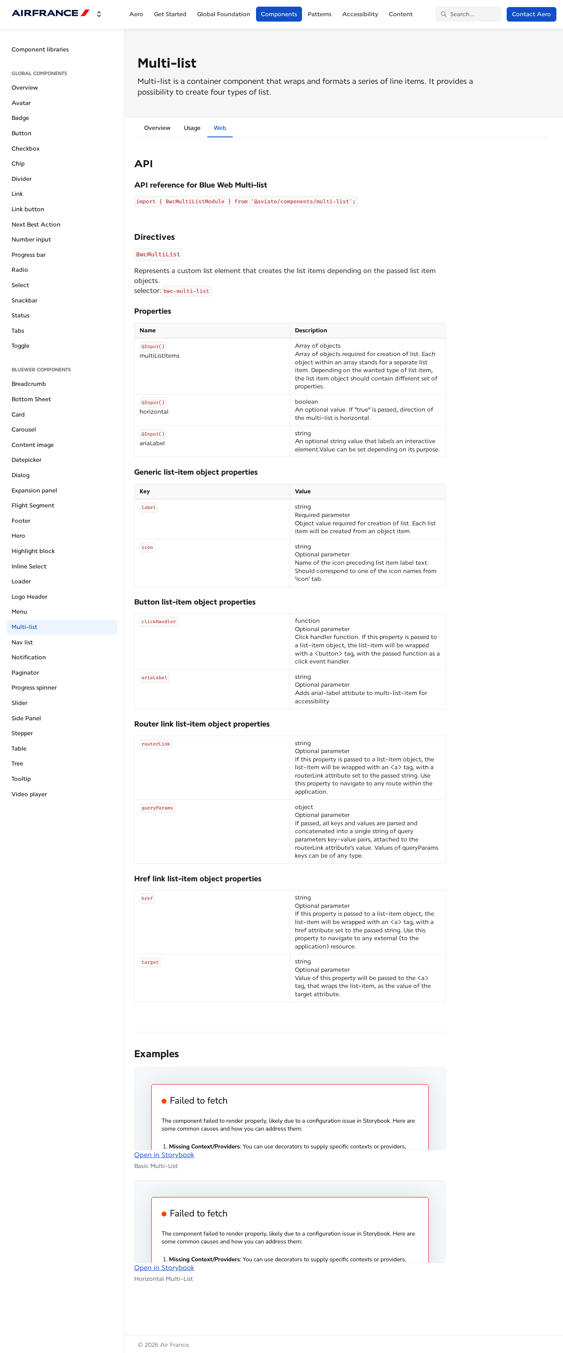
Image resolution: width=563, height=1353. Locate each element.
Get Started (170, 14)
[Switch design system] (99, 14)
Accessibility (360, 14)
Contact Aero (531, 14)
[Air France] (51, 14)
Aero (136, 14)
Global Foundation (223, 14)
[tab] (157, 129)
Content (401, 14)
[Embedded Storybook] (290, 1108)
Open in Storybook (164, 1155)
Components (279, 14)
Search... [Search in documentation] (457, 14)
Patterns (319, 14)
